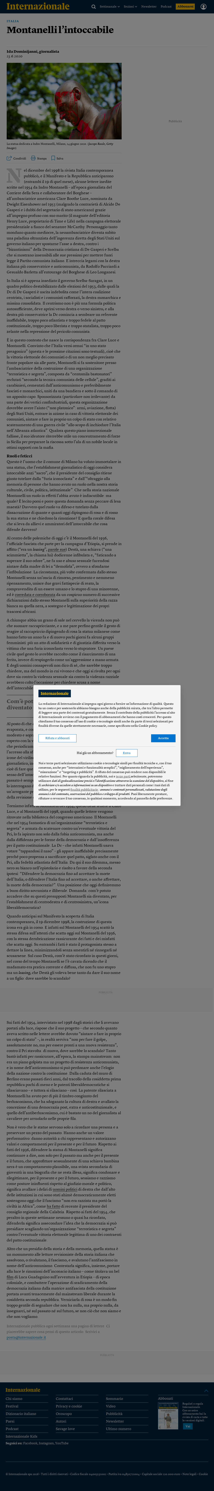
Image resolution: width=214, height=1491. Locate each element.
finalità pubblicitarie (84, 789)
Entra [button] (127, 753)
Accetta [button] (163, 738)
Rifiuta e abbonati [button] (57, 738)
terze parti (123, 776)
